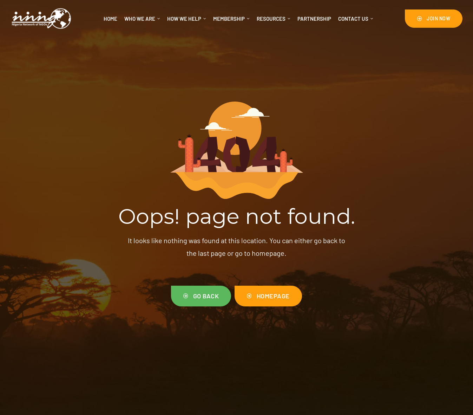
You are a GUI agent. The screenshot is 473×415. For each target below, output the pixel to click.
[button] (434, 18)
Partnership (314, 18)
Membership (231, 18)
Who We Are (142, 18)
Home (110, 18)
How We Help (186, 18)
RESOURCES (273, 18)
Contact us (355, 18)
